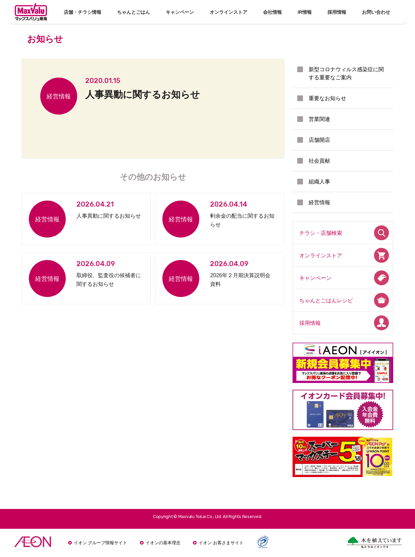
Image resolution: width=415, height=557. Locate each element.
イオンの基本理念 (163, 542)
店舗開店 (319, 140)
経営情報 (319, 202)
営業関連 (319, 119)
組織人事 (319, 181)
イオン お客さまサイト (221, 542)
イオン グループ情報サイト (100, 542)
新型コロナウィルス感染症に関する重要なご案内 (346, 73)
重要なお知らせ (327, 98)
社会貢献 (319, 161)
